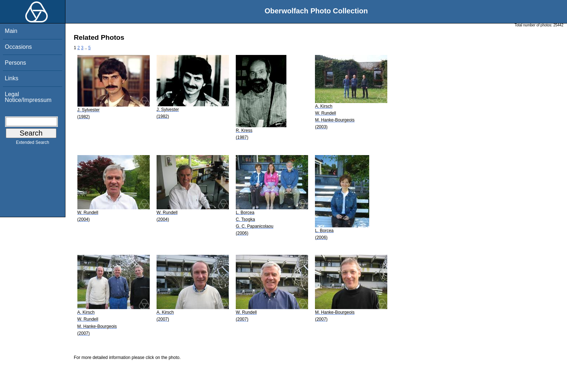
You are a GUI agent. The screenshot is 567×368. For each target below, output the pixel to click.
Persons (15, 63)
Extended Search (32, 144)
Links (11, 78)
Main (11, 31)
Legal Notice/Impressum (28, 97)
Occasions (18, 47)
